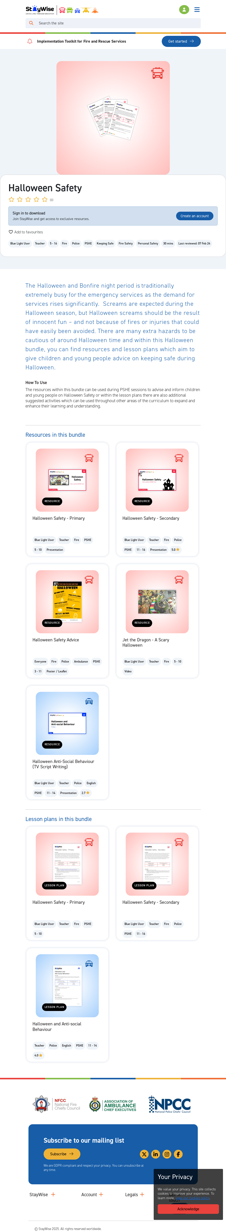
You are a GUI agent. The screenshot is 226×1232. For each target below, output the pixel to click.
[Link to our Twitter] (144, 1154)
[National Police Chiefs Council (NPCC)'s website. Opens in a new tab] (169, 1104)
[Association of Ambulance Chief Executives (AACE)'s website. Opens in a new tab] (113, 1104)
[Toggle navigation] (197, 10)
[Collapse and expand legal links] (142, 1194)
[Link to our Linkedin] (155, 1154)
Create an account (195, 215)
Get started (181, 41)
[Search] (119, 23)
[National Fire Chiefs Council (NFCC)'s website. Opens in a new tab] (56, 1104)
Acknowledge (188, 1209)
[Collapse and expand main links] (53, 1194)
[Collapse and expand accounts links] (101, 1194)
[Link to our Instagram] (167, 1154)
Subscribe (62, 1154)
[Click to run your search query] (31, 23)
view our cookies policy (192, 1198)
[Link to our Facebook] (178, 1154)
